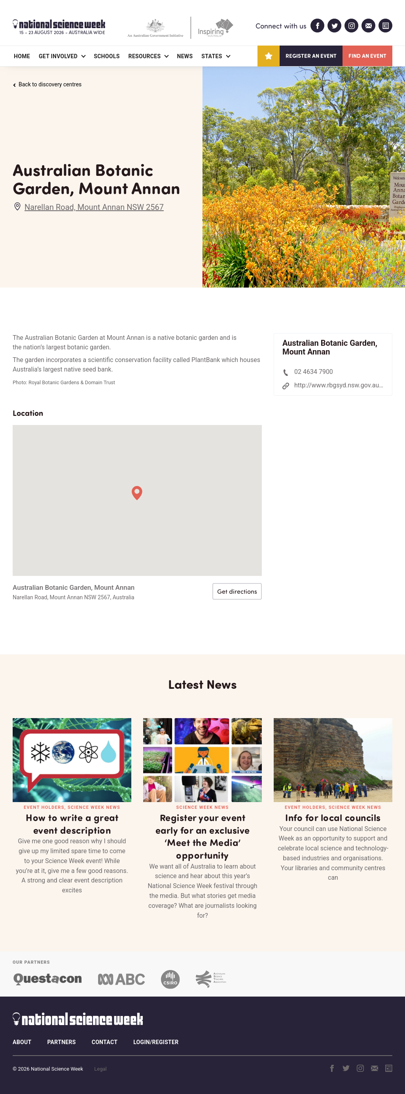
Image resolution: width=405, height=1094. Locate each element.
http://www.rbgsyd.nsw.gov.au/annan (346, 385)
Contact (104, 1042)
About (22, 1042)
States (211, 56)
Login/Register (155, 1042)
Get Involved (58, 56)
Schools (106, 56)
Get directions (237, 591)
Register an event (311, 55)
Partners (61, 1042)
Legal (100, 1069)
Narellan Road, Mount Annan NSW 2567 (94, 207)
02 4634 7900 (313, 371)
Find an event (367, 55)
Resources (145, 56)
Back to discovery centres (47, 84)
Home (22, 56)
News (185, 56)
